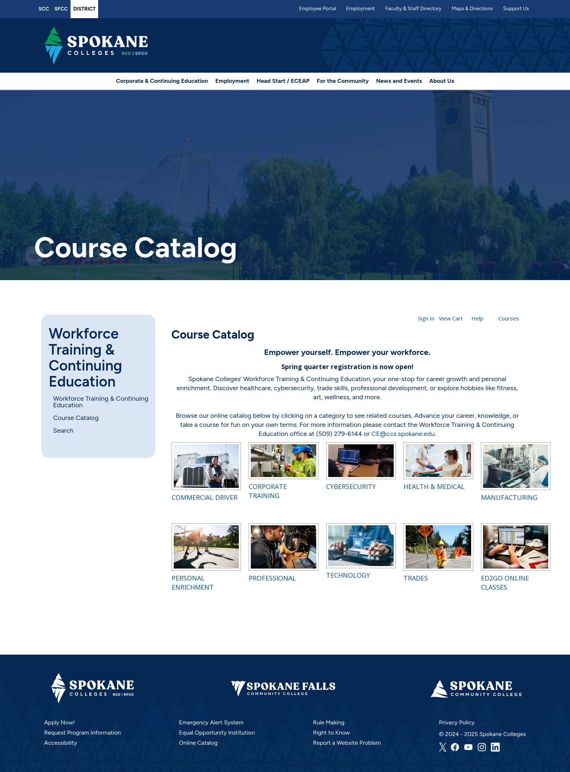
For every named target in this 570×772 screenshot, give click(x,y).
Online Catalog (198, 742)
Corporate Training (268, 491)
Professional (272, 578)
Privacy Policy (457, 722)
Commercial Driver (204, 497)
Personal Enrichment (193, 582)
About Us (441, 80)
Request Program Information (82, 732)
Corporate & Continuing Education (162, 80)
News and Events (399, 80)
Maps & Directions (472, 8)
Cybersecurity (351, 486)
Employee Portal (317, 8)
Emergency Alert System (211, 722)
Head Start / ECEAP (283, 80)
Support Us (516, 8)
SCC (44, 9)
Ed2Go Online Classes (505, 582)
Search (63, 430)
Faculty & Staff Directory (413, 8)
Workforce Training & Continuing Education (85, 357)
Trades (416, 578)
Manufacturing (509, 497)
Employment (360, 8)
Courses (508, 318)
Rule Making (329, 722)
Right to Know (331, 732)
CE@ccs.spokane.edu (402, 434)
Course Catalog (76, 418)
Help (477, 318)
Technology (348, 575)
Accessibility (60, 742)
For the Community (343, 80)
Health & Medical (434, 486)
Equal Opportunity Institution (217, 732)
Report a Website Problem (347, 742)
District (84, 9)
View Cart (451, 318)
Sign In (426, 318)
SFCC (61, 9)
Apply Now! (59, 722)
